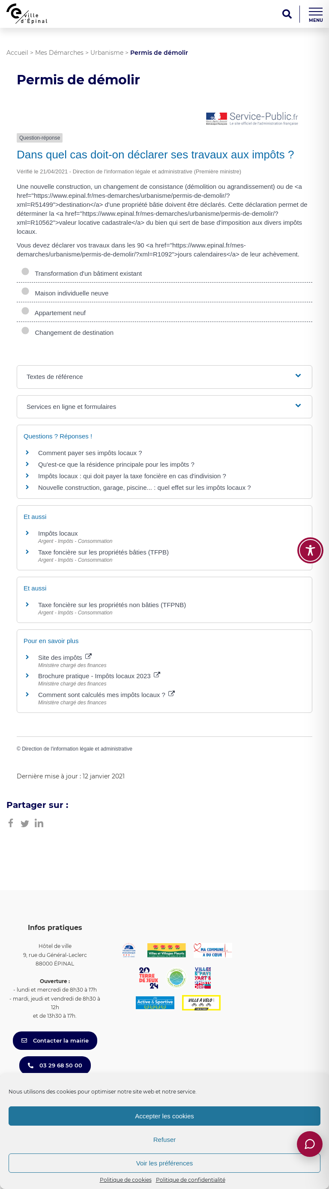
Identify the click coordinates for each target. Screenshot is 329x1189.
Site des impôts (65, 657)
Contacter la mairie (55, 1040)
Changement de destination (67, 332)
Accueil (17, 53)
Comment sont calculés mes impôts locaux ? (106, 694)
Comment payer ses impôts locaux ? (90, 452)
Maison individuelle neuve (64, 293)
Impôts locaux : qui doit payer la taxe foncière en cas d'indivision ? (132, 476)
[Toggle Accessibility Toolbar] (310, 550)
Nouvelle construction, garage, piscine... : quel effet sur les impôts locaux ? (144, 487)
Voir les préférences (164, 1163)
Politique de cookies (126, 1180)
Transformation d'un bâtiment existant (81, 273)
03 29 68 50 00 (55, 1065)
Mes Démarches (59, 53)
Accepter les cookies (164, 1116)
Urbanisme (106, 53)
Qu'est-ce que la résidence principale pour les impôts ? (116, 464)
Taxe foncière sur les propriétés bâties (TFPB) (103, 552)
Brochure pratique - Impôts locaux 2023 (99, 675)
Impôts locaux (58, 533)
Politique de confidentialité (190, 1180)
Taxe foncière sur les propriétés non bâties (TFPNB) (112, 604)
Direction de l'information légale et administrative (77, 749)
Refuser (164, 1139)
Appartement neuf (53, 312)
